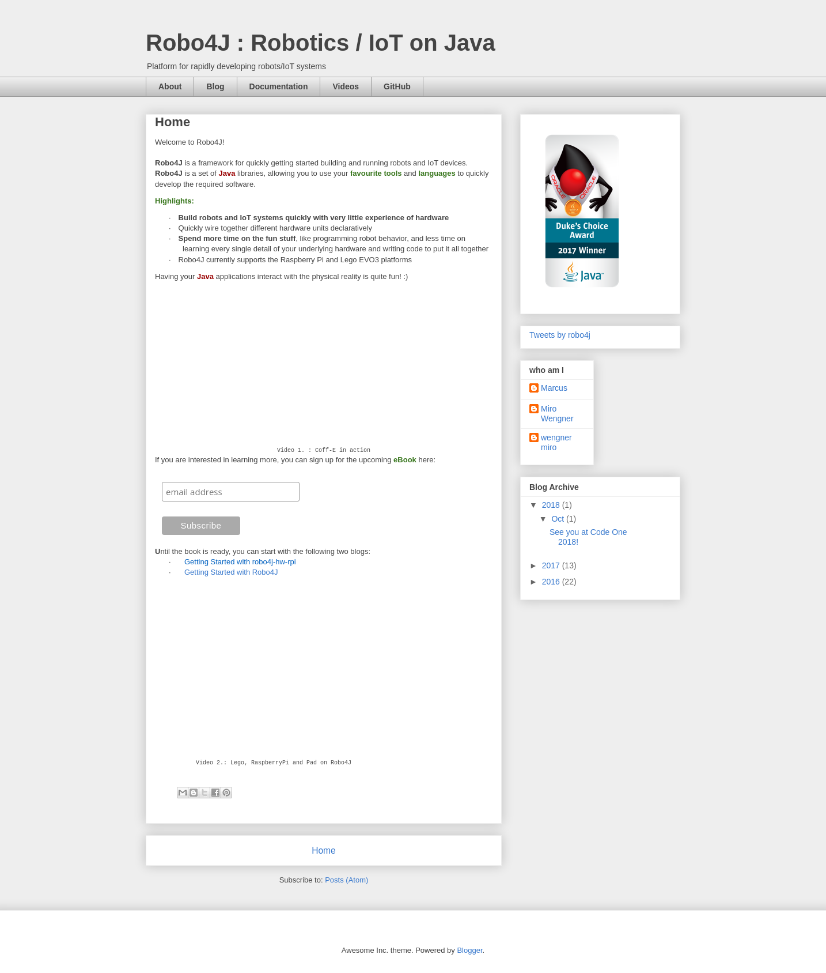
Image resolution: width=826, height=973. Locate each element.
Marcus (554, 388)
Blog (215, 86)
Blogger (469, 950)
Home (324, 850)
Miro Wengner (557, 413)
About (169, 86)
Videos (345, 86)
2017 (552, 565)
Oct (558, 518)
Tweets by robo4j (559, 335)
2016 (552, 581)
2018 (552, 505)
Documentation (278, 86)
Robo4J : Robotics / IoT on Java (320, 42)
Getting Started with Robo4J (231, 572)
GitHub (397, 86)
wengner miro (556, 442)
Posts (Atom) (346, 880)
